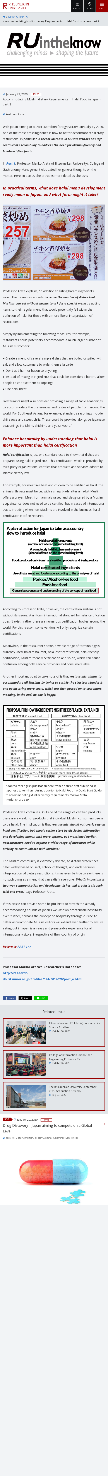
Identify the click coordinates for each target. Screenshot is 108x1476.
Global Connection (24, 1137)
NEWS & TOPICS (17, 17)
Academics (11, 114)
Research (21, 114)
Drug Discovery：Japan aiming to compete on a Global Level (47, 1128)
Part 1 (10, 163)
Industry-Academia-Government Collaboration (56, 1137)
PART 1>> (24, 946)
